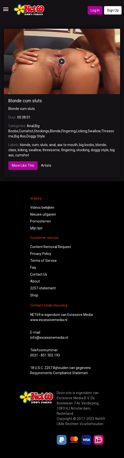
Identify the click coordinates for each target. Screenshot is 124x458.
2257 (48, 368)
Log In (95, 10)
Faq (33, 267)
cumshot (22, 155)
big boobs (86, 145)
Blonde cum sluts (25, 100)
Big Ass (20, 136)
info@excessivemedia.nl (49, 338)
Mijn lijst (36, 228)
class (12, 150)
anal (52, 145)
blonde (25, 145)
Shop (34, 295)
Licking (81, 131)
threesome (51, 150)
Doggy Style (36, 136)
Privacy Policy (40, 254)
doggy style (100, 150)
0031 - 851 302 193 (45, 355)
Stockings (41, 131)
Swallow (94, 131)
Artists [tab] (46, 165)
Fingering (68, 131)
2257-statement (43, 288)
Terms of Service (43, 261)
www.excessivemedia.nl (48, 320)
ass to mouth (67, 145)
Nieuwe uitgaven (43, 214)
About (35, 281)
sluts (44, 145)
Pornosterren (40, 221)
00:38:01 (23, 117)
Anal (30, 126)
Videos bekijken (42, 207)
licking (22, 150)
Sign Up (113, 10)
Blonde (55, 131)
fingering (68, 150)
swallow (35, 150)
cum (35, 145)
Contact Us (38, 274)
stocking (82, 150)
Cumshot (26, 131)
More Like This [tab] (23, 165)
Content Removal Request (50, 247)
